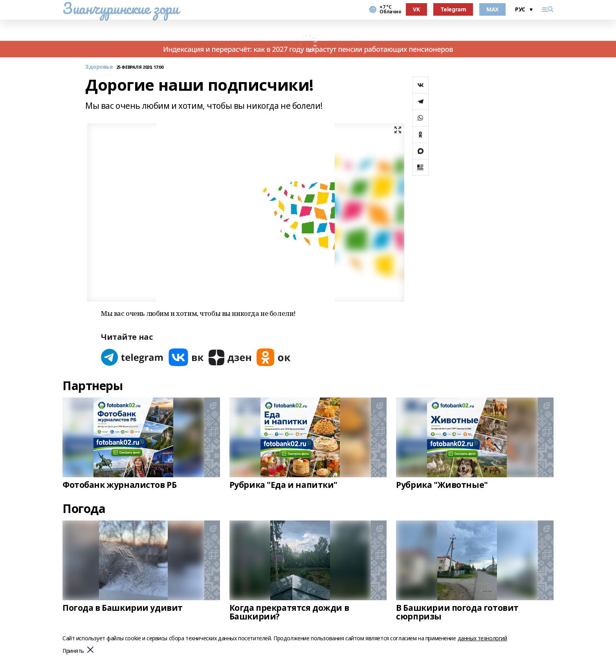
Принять (73, 651)
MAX (492, 9)
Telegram (453, 9)
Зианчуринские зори (120, 8)
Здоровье (99, 67)
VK (416, 9)
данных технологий (482, 638)
